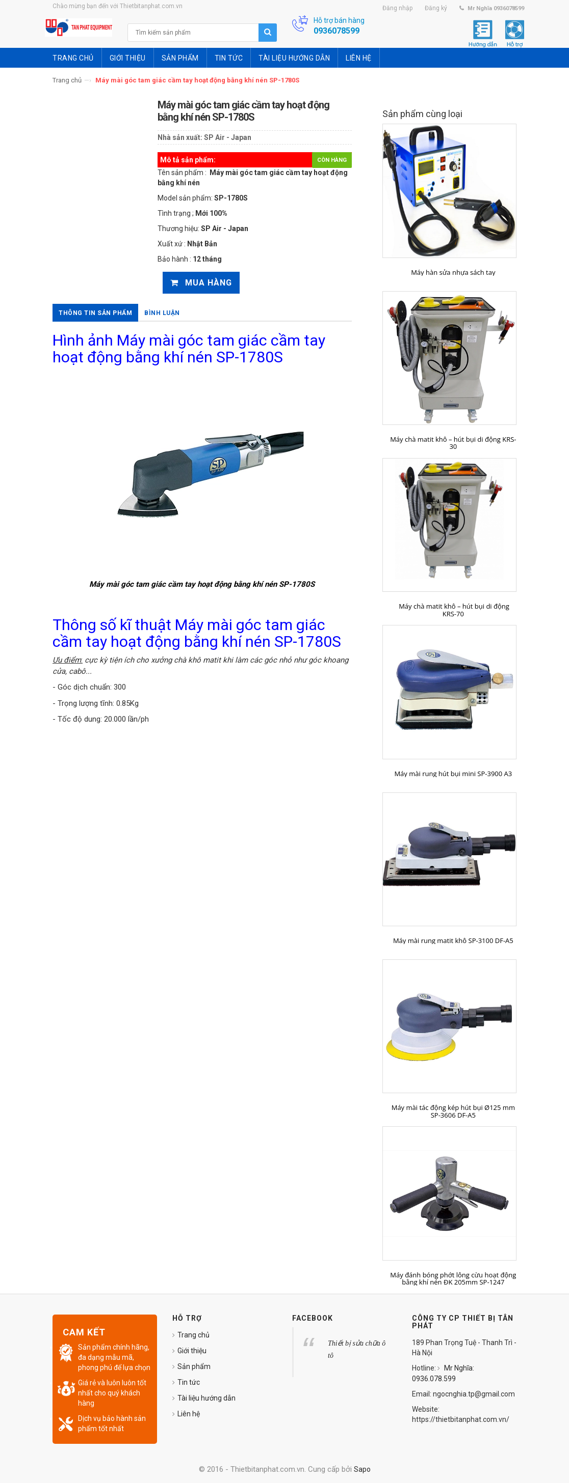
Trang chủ (67, 80)
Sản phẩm (194, 1366)
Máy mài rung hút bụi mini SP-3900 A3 (453, 773)
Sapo (362, 1469)
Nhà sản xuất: (180, 137)
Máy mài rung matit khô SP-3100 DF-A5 (453, 940)
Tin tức (188, 1382)
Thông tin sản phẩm (95, 313)
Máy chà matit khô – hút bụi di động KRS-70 (453, 610)
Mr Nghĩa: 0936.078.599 (443, 1373)
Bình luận (162, 313)
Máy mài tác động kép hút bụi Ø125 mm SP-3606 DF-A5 (453, 1111)
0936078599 (336, 31)
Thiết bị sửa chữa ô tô (356, 1349)
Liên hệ (188, 1414)
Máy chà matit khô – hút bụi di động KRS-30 (453, 443)
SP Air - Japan (227, 137)
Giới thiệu (191, 1351)
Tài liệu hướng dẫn (206, 1398)
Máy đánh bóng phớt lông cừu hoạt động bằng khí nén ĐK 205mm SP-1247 (453, 1278)
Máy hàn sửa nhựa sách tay (453, 272)
